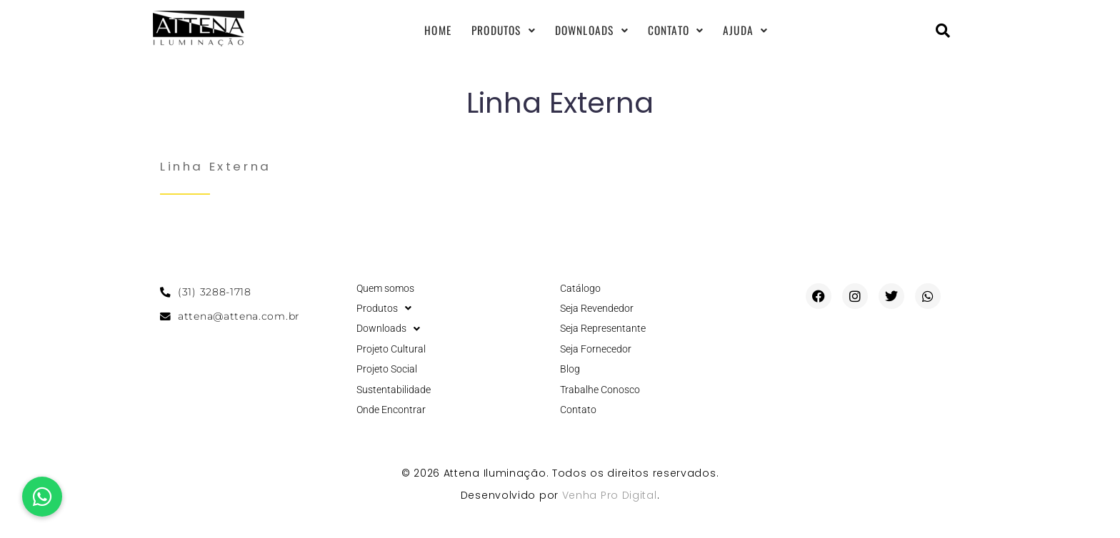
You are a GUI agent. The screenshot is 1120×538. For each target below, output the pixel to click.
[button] (42, 497)
